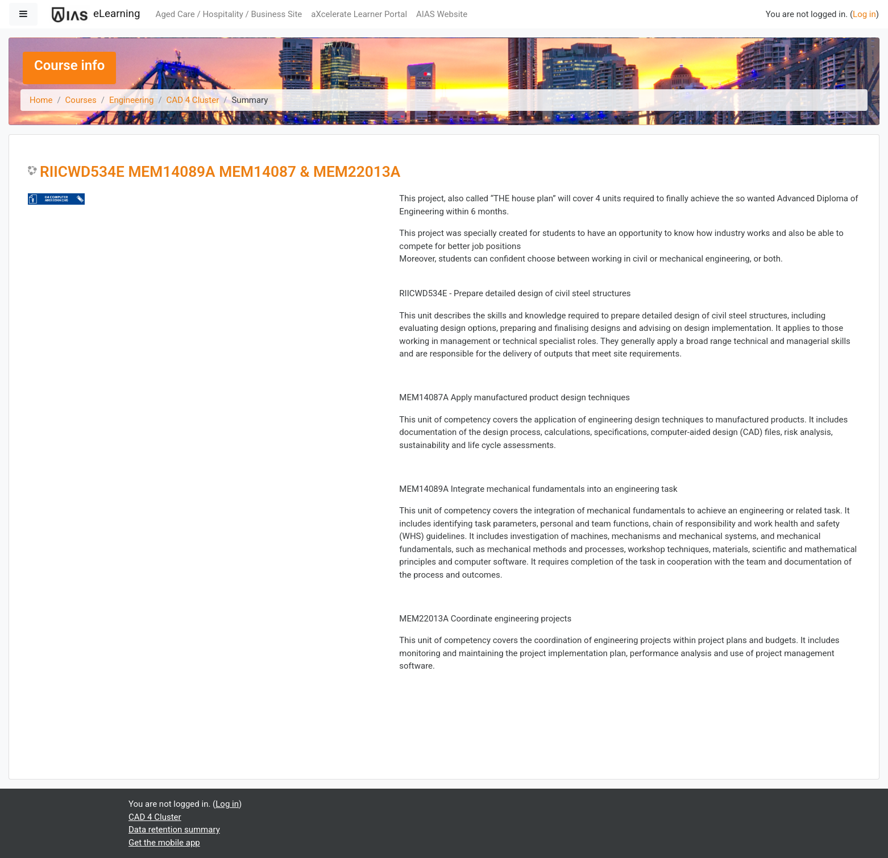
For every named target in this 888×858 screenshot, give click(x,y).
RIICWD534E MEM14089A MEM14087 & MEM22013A (220, 171)
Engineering (131, 100)
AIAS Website (441, 14)
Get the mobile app (164, 843)
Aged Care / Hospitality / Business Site (229, 14)
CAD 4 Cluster (193, 100)
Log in (864, 14)
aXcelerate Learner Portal (359, 14)
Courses (81, 100)
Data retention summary (174, 829)
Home (41, 100)
